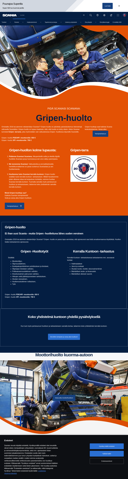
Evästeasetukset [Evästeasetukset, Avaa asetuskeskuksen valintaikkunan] (106, 461)
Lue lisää (107, 6)
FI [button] (83, 15)
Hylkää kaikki (107, 454)
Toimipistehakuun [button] (100, 134)
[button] (118, 15)
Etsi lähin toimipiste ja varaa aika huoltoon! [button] (64, 337)
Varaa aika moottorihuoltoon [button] (64, 398)
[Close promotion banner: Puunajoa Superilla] (119, 6)
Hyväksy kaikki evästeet (106, 446)
